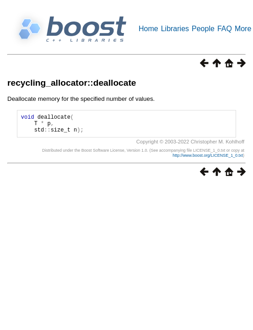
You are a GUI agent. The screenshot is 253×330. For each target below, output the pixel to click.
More (243, 29)
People (203, 29)
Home (148, 29)
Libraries (175, 29)
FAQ (224, 29)
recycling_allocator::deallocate (71, 83)
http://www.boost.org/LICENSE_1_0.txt (207, 159)
